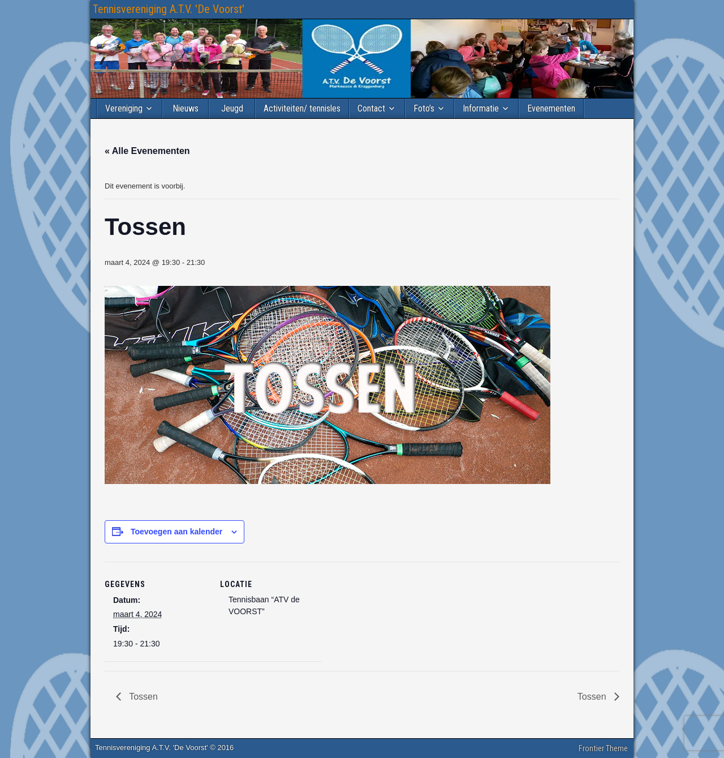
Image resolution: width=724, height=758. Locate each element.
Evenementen (551, 108)
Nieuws (186, 108)
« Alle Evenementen (147, 151)
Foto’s (423, 108)
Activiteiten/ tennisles (302, 108)
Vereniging (124, 108)
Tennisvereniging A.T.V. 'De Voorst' (168, 9)
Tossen (142, 696)
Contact (371, 108)
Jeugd (232, 108)
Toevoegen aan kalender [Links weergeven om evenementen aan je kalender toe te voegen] (176, 531)
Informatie (481, 108)
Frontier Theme (603, 748)
